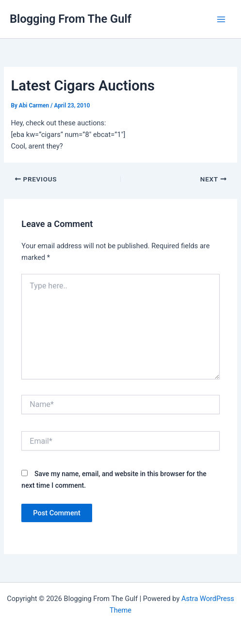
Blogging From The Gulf (70, 19)
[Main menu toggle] (221, 19)
